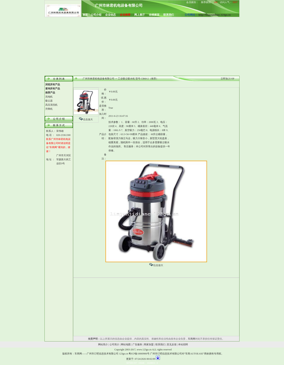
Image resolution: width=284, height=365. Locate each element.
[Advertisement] (142, 46)
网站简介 (103, 344)
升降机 (49, 108)
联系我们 (160, 344)
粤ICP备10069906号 (139, 353)
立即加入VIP (227, 78)
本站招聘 (183, 344)
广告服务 (137, 344)
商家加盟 (149, 344)
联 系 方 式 (59, 125)
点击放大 (88, 119)
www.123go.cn (144, 349)
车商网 (191, 338)
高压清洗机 (51, 104)
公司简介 (114, 344)
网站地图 (126, 344)
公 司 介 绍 (59, 118)
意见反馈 (172, 344)
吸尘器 (49, 100)
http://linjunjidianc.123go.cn (214, 14)
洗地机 (49, 96)
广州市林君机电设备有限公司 (98, 78)
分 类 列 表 (59, 78)
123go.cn (123, 353)
